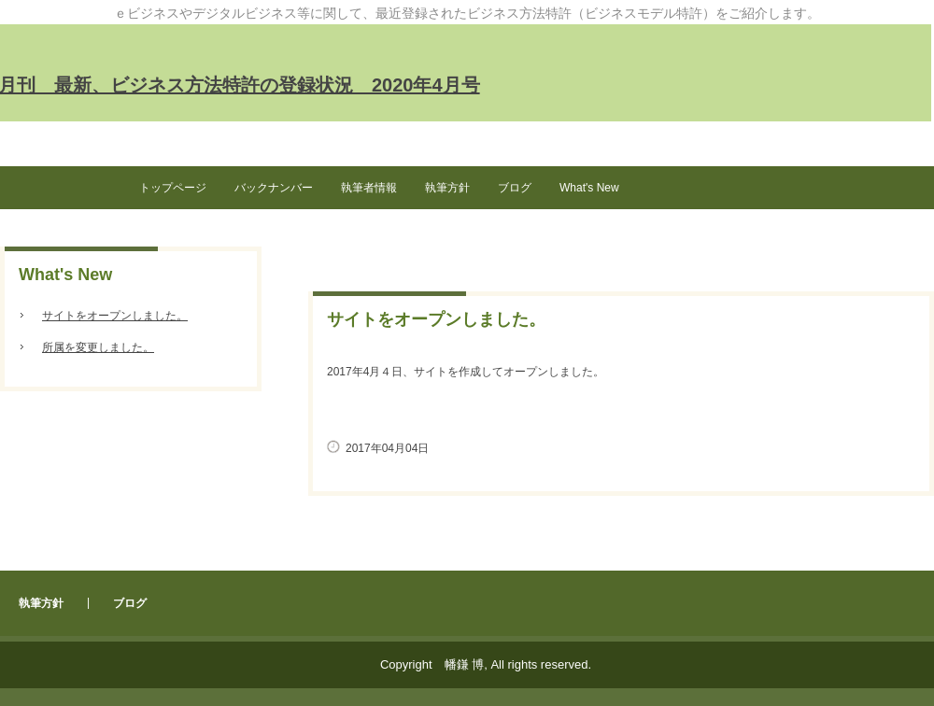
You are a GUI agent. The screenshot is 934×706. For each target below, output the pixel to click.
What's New (589, 187)
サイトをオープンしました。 (115, 315)
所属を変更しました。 (98, 347)
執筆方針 (447, 187)
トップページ (172, 187)
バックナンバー (273, 187)
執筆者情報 (369, 187)
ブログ (514, 187)
